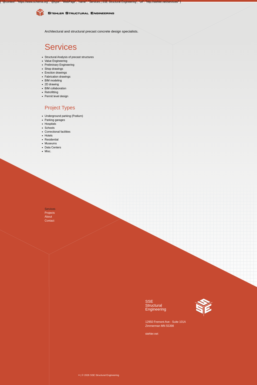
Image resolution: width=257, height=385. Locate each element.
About (48, 216)
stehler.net (151, 333)
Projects (50, 212)
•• (79, 375)
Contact (49, 220)
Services (50, 208)
